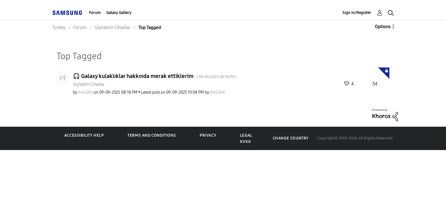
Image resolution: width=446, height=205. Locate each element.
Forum (95, 12)
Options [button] (383, 26)
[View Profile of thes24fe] (85, 92)
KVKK (245, 141)
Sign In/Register (356, 12)
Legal (246, 135)
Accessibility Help (84, 135)
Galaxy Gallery (118, 12)
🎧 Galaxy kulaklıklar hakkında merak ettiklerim (155, 76)
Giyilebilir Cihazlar (88, 84)
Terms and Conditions (151, 135)
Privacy (208, 135)
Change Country (291, 138)
